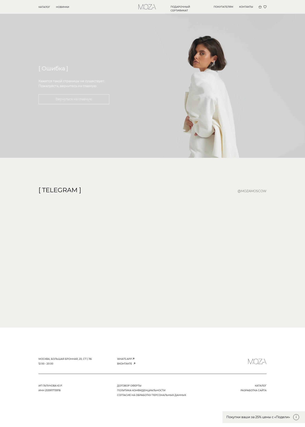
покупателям (223, 6)
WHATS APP (124, 358)
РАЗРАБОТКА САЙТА (253, 390)
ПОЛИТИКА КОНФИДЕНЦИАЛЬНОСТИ (141, 390)
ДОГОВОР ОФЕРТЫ (129, 385)
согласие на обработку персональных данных (151, 395)
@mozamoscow (252, 191)
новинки (62, 7)
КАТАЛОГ (44, 7)
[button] (263, 417)
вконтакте (124, 363)
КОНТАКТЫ (246, 6)
